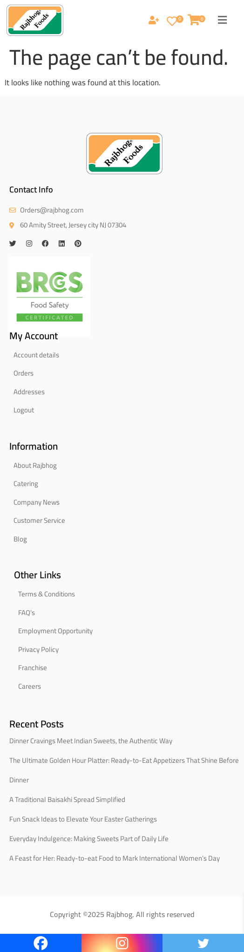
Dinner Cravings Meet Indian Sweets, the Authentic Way (90, 740)
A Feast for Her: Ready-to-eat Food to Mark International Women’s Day (114, 858)
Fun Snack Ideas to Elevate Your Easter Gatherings (83, 819)
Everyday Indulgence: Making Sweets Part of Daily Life (89, 838)
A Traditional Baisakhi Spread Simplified (67, 799)
